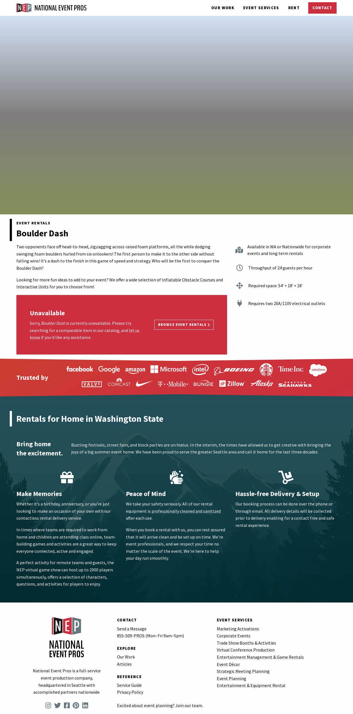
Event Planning (231, 678)
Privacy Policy (130, 692)
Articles (124, 664)
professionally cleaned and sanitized (186, 511)
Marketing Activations (238, 628)
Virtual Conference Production (246, 650)
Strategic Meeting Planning (243, 671)
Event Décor (228, 664)
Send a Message (131, 628)
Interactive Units (32, 286)
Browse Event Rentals (184, 324)
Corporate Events (233, 635)
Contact (322, 7)
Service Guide (129, 685)
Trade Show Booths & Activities (246, 643)
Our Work (222, 7)
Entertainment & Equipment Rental (251, 685)
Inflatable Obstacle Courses (188, 279)
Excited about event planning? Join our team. (160, 705)
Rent (294, 7)
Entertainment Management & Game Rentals (260, 657)
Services (261, 7)
